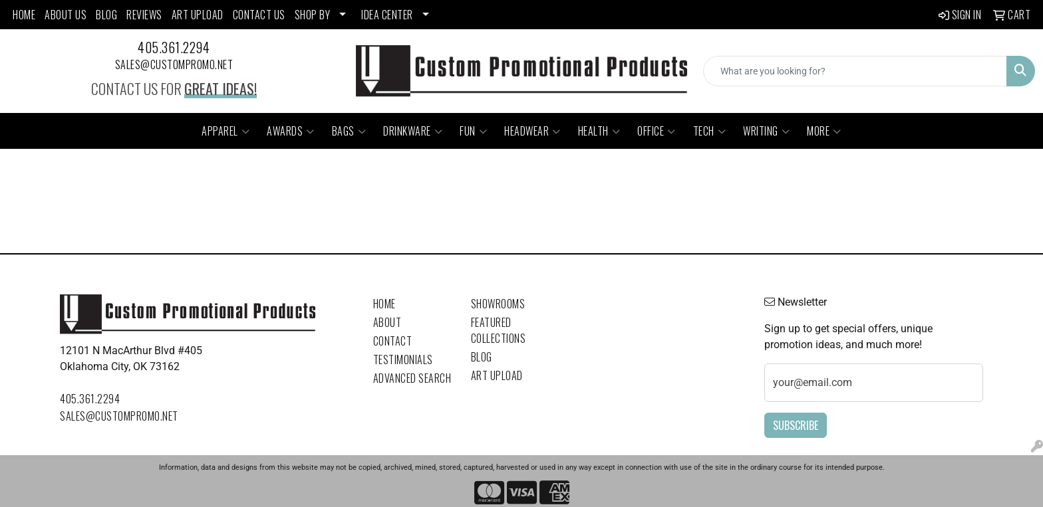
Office (656, 131)
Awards (291, 131)
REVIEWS (144, 15)
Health (599, 131)
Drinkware (412, 131)
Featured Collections (498, 330)
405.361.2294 (174, 47)
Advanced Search (412, 378)
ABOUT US (65, 15)
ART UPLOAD (198, 15)
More (824, 131)
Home (384, 304)
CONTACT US (259, 15)
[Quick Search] (855, 71)
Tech (709, 131)
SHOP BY (313, 15)
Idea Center (387, 15)
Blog (481, 357)
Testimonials (403, 359)
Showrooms (498, 304)
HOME (24, 15)
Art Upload (497, 375)
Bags (349, 131)
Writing (766, 131)
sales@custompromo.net (174, 64)
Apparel (225, 131)
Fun (473, 131)
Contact (392, 341)
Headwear (532, 131)
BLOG (106, 15)
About (387, 322)
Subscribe (795, 425)
